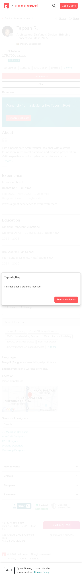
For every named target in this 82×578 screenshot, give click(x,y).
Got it (9, 570)
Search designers (66, 299)
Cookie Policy (41, 572)
